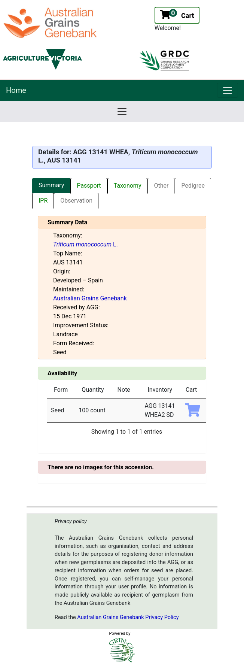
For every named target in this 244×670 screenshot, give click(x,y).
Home (16, 90)
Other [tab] (161, 185)
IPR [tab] (43, 200)
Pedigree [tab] (193, 185)
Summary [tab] (51, 185)
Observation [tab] (76, 200)
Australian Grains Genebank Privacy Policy (128, 617)
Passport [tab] (89, 185)
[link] (227, 90)
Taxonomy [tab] (127, 185)
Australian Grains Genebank (90, 298)
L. (85, 244)
